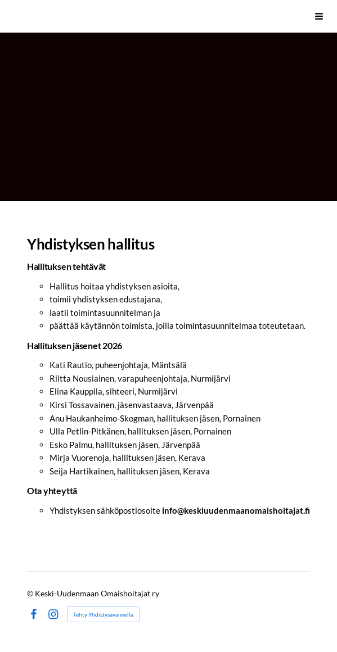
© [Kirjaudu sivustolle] (31, 593)
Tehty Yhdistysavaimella (103, 614)
